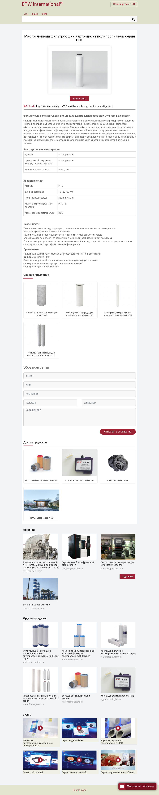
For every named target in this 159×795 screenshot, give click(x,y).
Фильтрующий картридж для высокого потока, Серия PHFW (41, 354)
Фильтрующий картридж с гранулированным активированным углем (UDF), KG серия (40, 655)
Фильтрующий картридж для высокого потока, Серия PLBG (79, 314)
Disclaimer (79, 790)
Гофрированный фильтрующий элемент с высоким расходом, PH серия (40, 698)
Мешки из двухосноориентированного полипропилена (38, 743)
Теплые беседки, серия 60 (41, 518)
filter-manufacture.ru (72, 702)
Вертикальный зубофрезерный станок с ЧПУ (78, 563)
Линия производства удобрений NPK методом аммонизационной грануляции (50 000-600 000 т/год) (41, 565)
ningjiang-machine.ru (72, 568)
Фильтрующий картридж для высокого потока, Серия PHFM (118, 314)
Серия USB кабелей (33, 772)
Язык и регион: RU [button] (124, 4)
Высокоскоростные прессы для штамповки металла (117, 563)
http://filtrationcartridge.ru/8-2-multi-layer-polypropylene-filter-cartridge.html (74, 106)
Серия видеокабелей (73, 740)
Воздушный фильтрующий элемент (41, 480)
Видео (34, 14)
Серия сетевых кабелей (74, 772)
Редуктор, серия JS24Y (117, 480)
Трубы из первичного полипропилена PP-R (112, 741)
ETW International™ (42, 4)
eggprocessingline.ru (111, 699)
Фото (44, 14)
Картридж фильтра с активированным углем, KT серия (118, 652)
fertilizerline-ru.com (32, 571)
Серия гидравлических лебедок (117, 772)
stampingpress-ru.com (112, 568)
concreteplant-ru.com (33, 608)
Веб (26, 14)
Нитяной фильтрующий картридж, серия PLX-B (41, 314)
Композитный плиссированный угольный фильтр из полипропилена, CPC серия (78, 653)
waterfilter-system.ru (33, 662)
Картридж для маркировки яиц (79, 480)
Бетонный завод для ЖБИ (36, 604)
